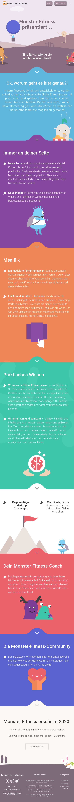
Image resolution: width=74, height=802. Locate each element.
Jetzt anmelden (37, 746)
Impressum (12, 786)
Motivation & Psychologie (65, 787)
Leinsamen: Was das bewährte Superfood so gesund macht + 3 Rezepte (40, 795)
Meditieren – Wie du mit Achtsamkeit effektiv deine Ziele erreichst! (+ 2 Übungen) (40, 785)
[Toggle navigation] (70, 3)
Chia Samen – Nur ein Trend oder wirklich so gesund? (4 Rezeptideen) (40, 790)
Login (49, 3)
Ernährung (65, 780)
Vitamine (65, 783)
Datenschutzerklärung (12, 790)
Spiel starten (60, 3)
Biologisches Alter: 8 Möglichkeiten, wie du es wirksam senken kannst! (40, 781)
